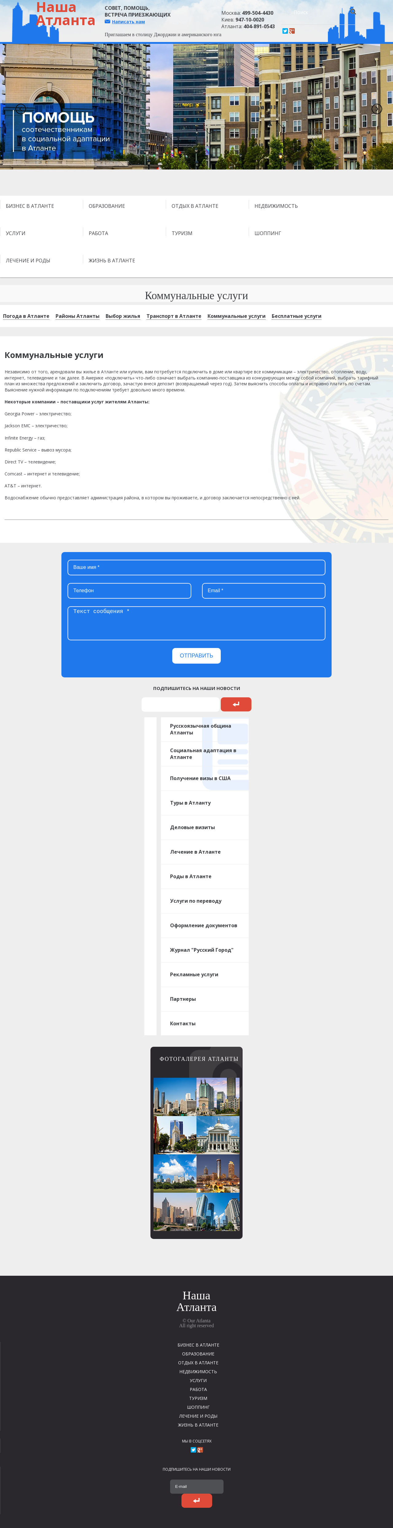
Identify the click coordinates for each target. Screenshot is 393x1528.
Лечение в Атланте (195, 851)
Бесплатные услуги (296, 316)
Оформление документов (203, 925)
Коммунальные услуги (237, 316)
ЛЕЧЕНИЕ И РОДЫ (28, 260)
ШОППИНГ (268, 233)
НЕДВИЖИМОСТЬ (276, 206)
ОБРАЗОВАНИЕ (107, 206)
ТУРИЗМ (182, 233)
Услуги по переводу (195, 900)
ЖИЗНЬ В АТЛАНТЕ (112, 260)
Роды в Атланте (191, 876)
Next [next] (375, 107)
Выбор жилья (123, 316)
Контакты (183, 1023)
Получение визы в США (200, 778)
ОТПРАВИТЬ (196, 656)
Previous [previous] (18, 107)
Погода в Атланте (26, 316)
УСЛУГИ (15, 233)
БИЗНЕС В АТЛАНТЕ (30, 206)
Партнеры (183, 999)
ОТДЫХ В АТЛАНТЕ (195, 206)
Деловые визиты (192, 827)
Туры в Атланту (190, 802)
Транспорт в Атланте (173, 316)
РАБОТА (98, 233)
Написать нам (128, 22)
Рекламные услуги (194, 974)
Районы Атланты (77, 316)
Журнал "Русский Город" (202, 950)
